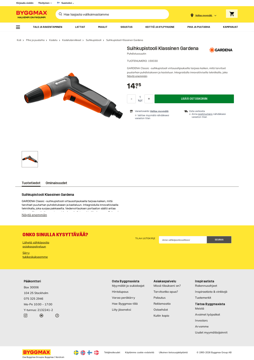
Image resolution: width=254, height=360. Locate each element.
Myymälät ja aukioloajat (128, 286)
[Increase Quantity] (148, 98)
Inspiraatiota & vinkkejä (211, 292)
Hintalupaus (120, 292)
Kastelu (53, 40)
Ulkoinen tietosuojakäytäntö (173, 352)
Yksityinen (43, 2)
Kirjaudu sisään (24, 2)
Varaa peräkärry (123, 297)
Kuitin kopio (161, 315)
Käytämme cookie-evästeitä (139, 352)
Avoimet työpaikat (207, 314)
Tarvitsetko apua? (166, 292)
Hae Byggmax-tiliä (125, 303)
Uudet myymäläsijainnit (211, 332)
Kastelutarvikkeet (71, 40)
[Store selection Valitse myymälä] (204, 15)
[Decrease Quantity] (131, 98)
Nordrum (60, 357)
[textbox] (134, 86)
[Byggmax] (31, 14)
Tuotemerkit (203, 297)
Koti (19, 40)
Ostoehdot (161, 309)
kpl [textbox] (140, 100)
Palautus (160, 297)
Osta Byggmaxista (125, 281)
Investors (201, 320)
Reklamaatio (162, 303)
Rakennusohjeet (206, 286)
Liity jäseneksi (121, 309)
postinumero (205, 114)
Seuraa (219, 239)
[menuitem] (18, 27)
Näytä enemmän (137, 76)
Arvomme (202, 326)
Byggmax (49, 357)
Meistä (199, 308)
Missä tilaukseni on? (167, 286)
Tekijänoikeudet (112, 352)
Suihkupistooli (93, 40)
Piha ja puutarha (35, 40)
